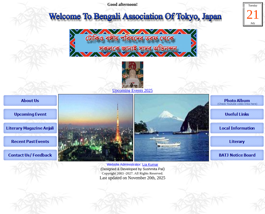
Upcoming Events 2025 (132, 90)
